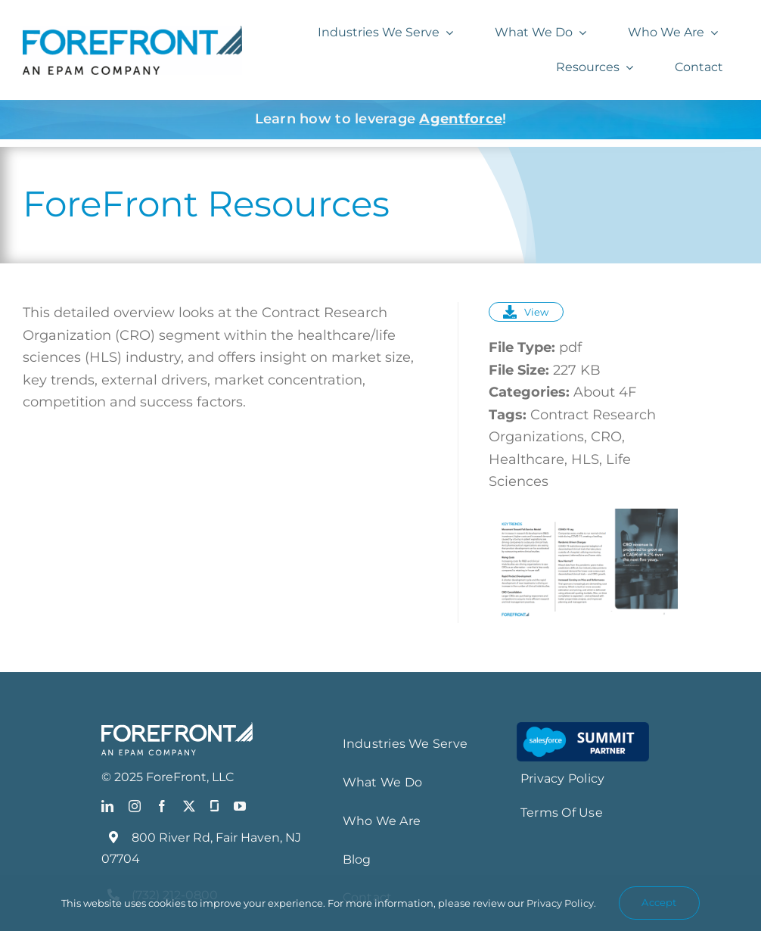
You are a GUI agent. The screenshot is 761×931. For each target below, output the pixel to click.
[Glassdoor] (214, 806)
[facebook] (162, 806)
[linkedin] (107, 806)
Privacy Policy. (561, 903)
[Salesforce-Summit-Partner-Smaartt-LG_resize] (583, 729)
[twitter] (189, 806)
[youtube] (240, 806)
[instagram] (135, 806)
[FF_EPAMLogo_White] (177, 729)
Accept (658, 902)
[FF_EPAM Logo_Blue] (132, 32)
